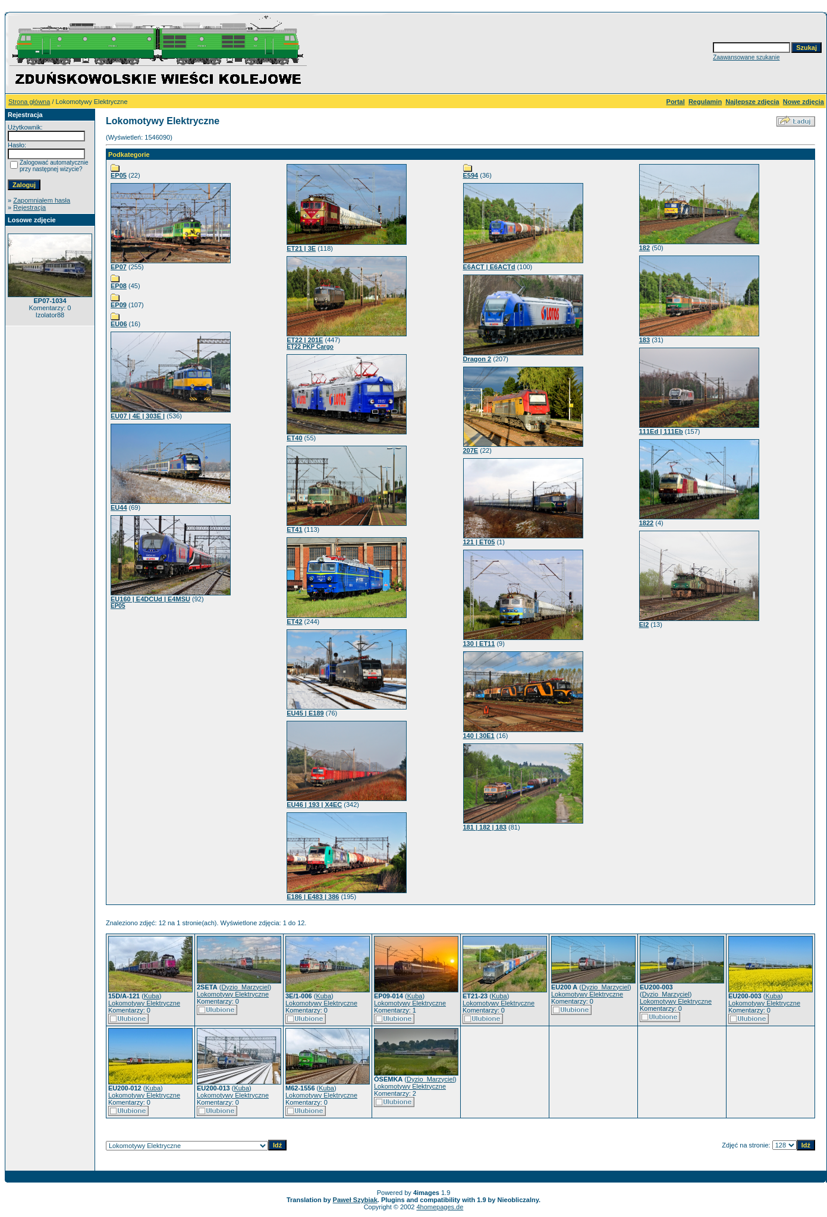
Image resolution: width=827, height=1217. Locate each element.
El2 (644, 624)
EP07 (119, 266)
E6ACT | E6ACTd (489, 266)
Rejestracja (29, 207)
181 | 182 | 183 (485, 827)
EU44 (119, 507)
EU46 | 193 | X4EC (314, 804)
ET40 (294, 438)
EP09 (119, 304)
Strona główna (29, 101)
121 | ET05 (479, 542)
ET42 (294, 621)
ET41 (294, 529)
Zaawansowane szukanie (746, 57)
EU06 (119, 323)
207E (471, 450)
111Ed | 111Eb (661, 431)
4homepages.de (439, 1206)
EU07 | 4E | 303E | (138, 416)
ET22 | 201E (305, 339)
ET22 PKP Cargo (310, 346)
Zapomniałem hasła (41, 200)
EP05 (119, 175)
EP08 (119, 285)
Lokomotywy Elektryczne (144, 1003)
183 (644, 339)
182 (644, 247)
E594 (471, 175)
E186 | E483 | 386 (313, 896)
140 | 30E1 (479, 735)
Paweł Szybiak (355, 1199)
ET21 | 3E (301, 248)
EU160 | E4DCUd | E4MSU (150, 599)
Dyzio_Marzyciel (245, 987)
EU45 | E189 (305, 713)
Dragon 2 (477, 358)
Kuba (151, 996)
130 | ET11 (479, 643)
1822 (646, 522)
